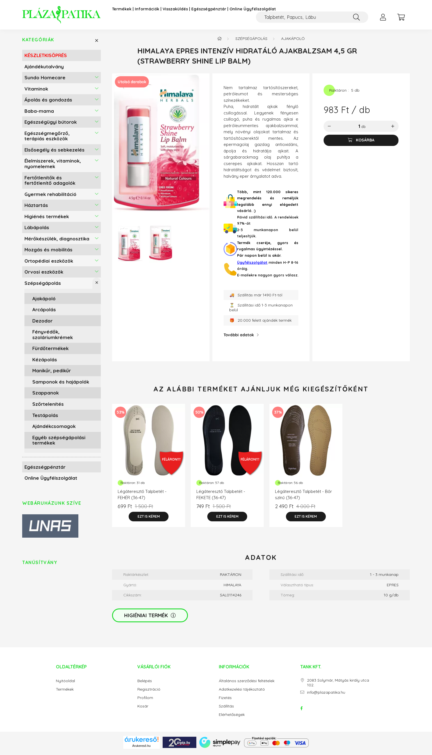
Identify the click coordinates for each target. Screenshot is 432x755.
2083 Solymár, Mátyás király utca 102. (338, 685)
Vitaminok (36, 91)
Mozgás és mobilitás (48, 252)
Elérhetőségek (232, 717)
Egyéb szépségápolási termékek (58, 442)
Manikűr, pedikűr (51, 373)
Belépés (144, 683)
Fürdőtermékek (50, 350)
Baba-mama (39, 113)
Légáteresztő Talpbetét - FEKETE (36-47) (220, 497)
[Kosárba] (361, 142)
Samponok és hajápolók (60, 384)
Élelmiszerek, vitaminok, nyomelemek (52, 166)
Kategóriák (38, 42)
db (363, 129)
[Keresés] (356, 17)
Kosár (142, 708)
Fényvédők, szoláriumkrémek (52, 336)
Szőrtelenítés (48, 406)
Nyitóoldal (65, 683)
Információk (147, 9)
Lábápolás (36, 230)
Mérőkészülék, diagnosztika (56, 241)
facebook (301, 710)
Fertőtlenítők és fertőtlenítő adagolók (49, 182)
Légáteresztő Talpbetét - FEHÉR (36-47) (142, 497)
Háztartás (36, 207)
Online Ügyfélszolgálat (252, 9)
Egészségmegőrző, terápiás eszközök (47, 138)
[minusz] (329, 128)
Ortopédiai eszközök (48, 263)
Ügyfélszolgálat (252, 264)
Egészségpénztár (208, 9)
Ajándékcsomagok (54, 428)
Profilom (145, 700)
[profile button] (382, 17)
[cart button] (400, 17)
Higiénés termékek (46, 219)
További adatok (239, 337)
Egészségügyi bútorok (50, 124)
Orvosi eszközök (43, 274)
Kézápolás (44, 362)
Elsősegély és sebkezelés (54, 152)
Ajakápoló (44, 300)
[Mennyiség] (355, 128)
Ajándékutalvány (44, 68)
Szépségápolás (42, 285)
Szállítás (226, 708)
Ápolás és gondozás (48, 102)
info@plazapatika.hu (326, 694)
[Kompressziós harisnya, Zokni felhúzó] (312, 17)
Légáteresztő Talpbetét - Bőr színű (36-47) (303, 497)
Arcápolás (44, 312)
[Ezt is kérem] (149, 519)
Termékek (121, 9)
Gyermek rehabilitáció (50, 196)
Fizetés (225, 700)
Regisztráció (148, 691)
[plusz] (393, 128)
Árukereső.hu (141, 747)
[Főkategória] (219, 40)
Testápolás (45, 417)
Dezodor (42, 323)
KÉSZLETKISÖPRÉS (45, 57)
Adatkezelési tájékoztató (242, 691)
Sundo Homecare (44, 80)
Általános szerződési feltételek (246, 683)
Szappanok (45, 395)
